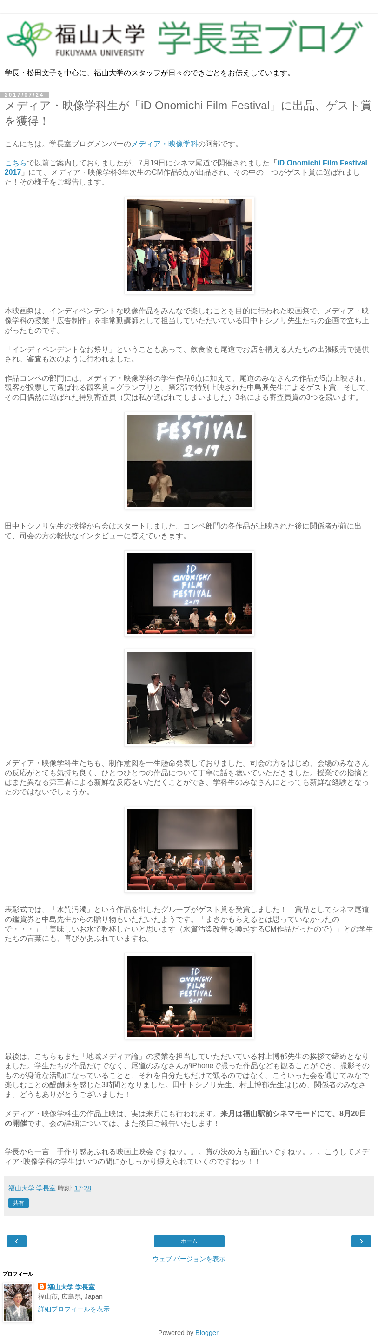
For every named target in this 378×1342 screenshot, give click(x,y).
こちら (16, 163)
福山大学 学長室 (71, 1287)
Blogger (206, 1332)
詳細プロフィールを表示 (74, 1309)
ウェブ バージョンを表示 (189, 1259)
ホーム (189, 1241)
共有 (18, 1203)
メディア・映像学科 (164, 144)
